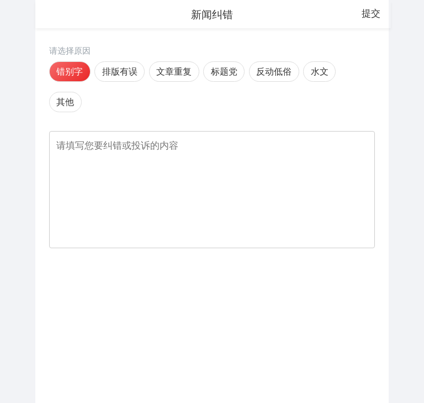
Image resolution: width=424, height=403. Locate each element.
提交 (371, 13)
